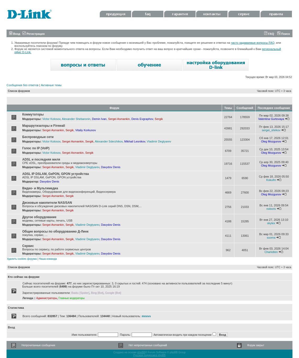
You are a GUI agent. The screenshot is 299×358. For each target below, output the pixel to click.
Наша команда (48, 258)
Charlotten (271, 252)
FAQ (269, 33)
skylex (271, 223)
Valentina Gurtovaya (271, 118)
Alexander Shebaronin (76, 118)
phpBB (141, 352)
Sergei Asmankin (119, 118)
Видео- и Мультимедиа (40, 188)
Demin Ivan (99, 118)
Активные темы (51, 85)
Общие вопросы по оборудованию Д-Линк (55, 231)
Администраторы (46, 298)
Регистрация (34, 33)
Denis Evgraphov (142, 118)
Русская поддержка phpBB (149, 355)
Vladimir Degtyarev (159, 141)
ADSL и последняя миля (41, 159)
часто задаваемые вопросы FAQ (252, 42)
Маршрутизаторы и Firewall (43, 126)
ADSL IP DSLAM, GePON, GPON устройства (55, 174)
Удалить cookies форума (22, 258)
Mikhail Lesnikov (134, 141)
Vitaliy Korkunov (85, 130)
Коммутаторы (33, 114)
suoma (271, 237)
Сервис (28, 246)
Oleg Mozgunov (271, 141)
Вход (14, 33)
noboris (271, 208)
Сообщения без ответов (22, 85)
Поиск (283, 33)
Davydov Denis (110, 167)
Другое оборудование (39, 217)
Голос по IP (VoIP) (35, 148)
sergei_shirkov (271, 130)
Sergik (159, 118)
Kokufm (271, 179)
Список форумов (19, 91)
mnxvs (146, 316)
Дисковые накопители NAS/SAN (47, 203)
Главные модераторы (71, 298)
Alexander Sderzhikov (109, 141)
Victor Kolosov (51, 118)
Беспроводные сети (38, 137)
